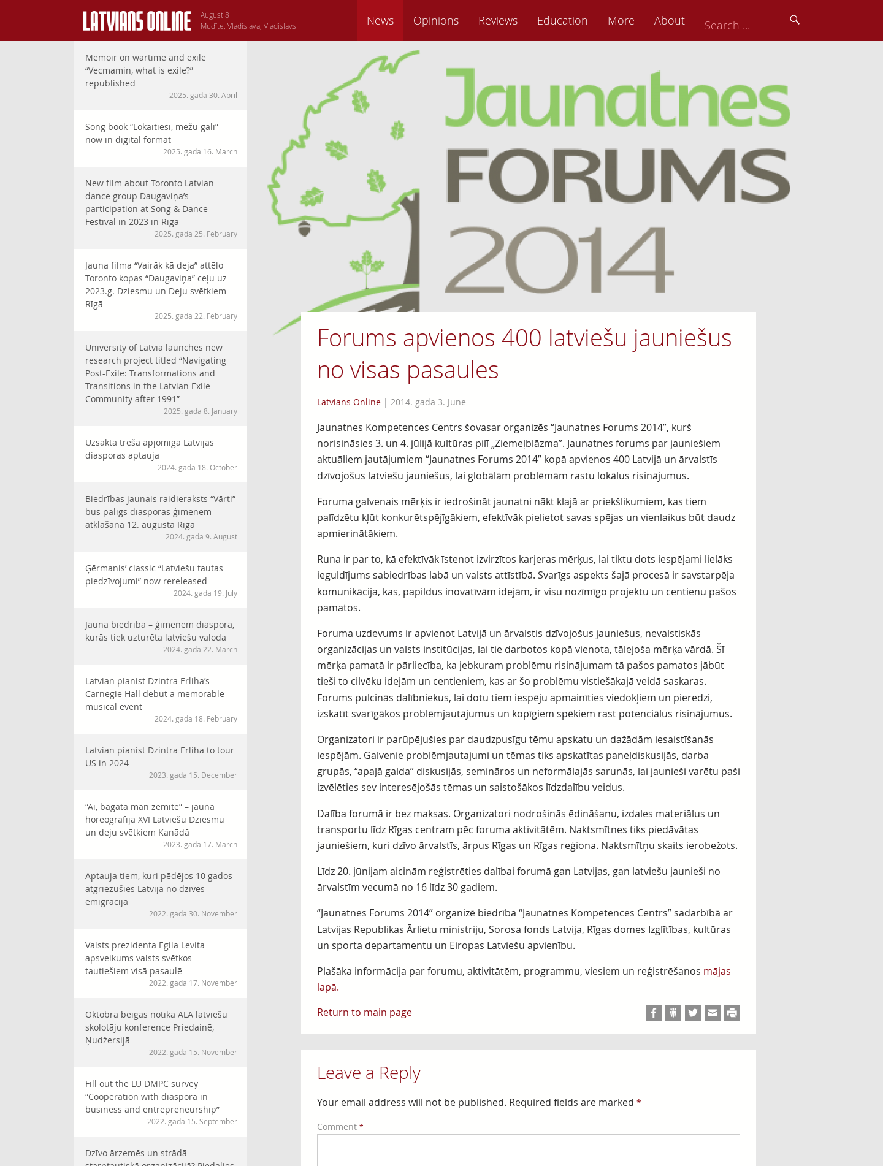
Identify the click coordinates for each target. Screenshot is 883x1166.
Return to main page (364, 1012)
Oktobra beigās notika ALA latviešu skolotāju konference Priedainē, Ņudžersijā (161, 1032)
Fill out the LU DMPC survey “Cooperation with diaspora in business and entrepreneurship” (161, 1102)
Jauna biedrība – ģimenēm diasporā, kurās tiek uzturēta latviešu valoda (161, 637)
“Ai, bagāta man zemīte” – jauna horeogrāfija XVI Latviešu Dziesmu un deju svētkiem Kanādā (161, 825)
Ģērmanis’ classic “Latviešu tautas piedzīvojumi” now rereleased (161, 580)
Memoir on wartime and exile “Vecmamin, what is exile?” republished (161, 76)
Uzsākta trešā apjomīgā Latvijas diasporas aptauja (161, 454)
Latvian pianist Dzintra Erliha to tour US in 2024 (161, 762)
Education (647, 20)
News (465, 20)
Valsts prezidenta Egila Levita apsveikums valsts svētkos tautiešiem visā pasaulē (161, 963)
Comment (340, 1126)
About (755, 20)
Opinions (521, 20)
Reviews (583, 20)
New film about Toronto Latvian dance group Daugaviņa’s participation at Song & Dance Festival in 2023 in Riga (161, 208)
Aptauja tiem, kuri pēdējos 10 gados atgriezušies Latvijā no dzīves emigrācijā (161, 894)
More (706, 20)
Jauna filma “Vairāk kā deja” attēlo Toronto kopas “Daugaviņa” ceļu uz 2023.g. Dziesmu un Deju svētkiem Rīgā (161, 290)
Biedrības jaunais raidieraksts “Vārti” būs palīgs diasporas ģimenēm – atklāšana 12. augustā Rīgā (161, 517)
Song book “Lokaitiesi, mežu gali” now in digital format (161, 139)
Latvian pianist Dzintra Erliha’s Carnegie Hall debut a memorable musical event (161, 699)
